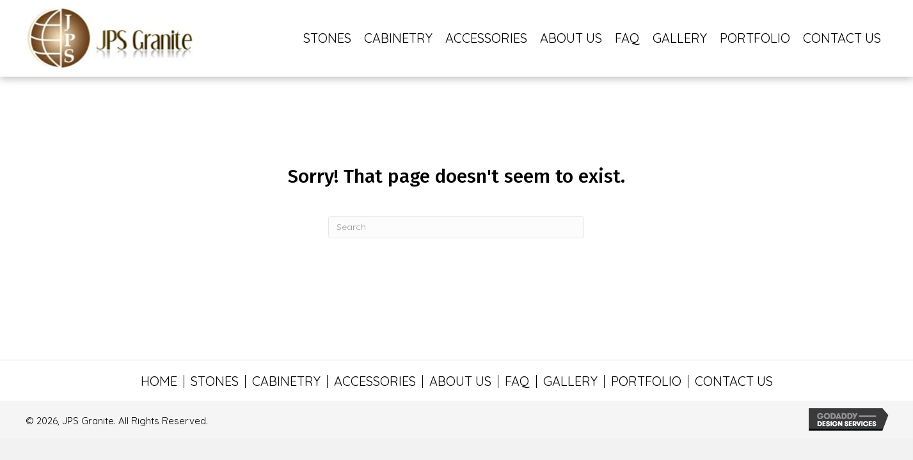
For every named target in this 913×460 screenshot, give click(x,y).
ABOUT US (460, 381)
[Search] (456, 227)
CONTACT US (734, 381)
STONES (215, 381)
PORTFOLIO (646, 381)
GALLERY (570, 381)
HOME (159, 381)
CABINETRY (286, 381)
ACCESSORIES (375, 381)
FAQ (517, 381)
